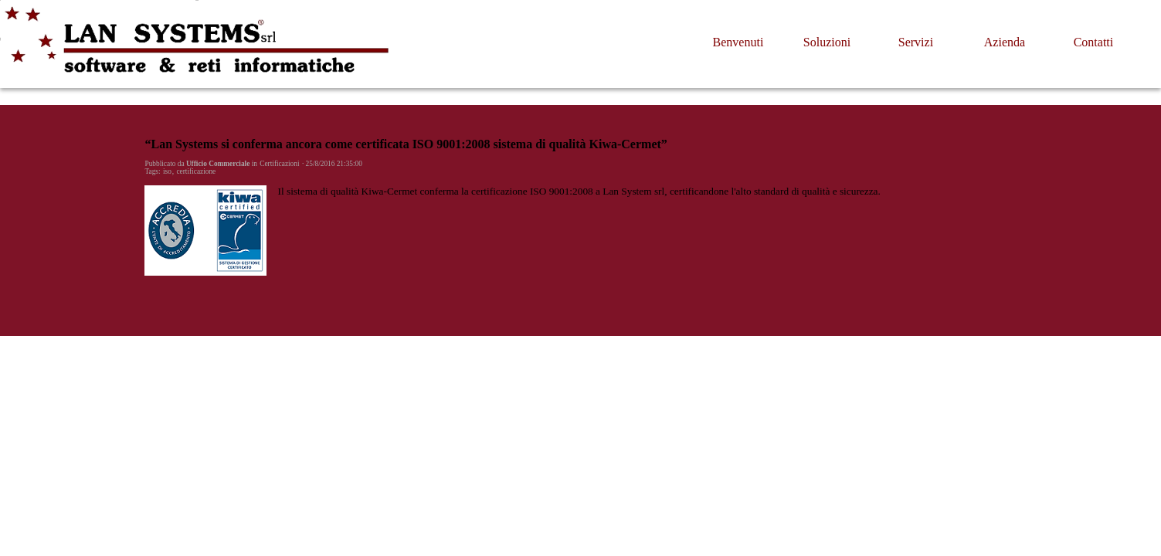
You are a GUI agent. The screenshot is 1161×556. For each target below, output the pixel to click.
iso (167, 171)
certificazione (196, 171)
